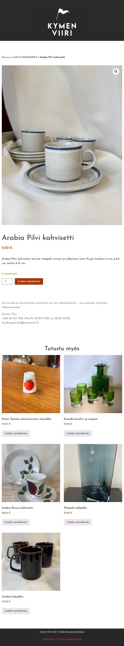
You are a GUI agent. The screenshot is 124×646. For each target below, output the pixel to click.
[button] (116, 71)
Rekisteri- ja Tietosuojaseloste (62, 639)
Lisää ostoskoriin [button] (16, 433)
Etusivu (6, 57)
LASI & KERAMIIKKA (25, 57)
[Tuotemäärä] (7, 281)
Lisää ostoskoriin (29, 281)
